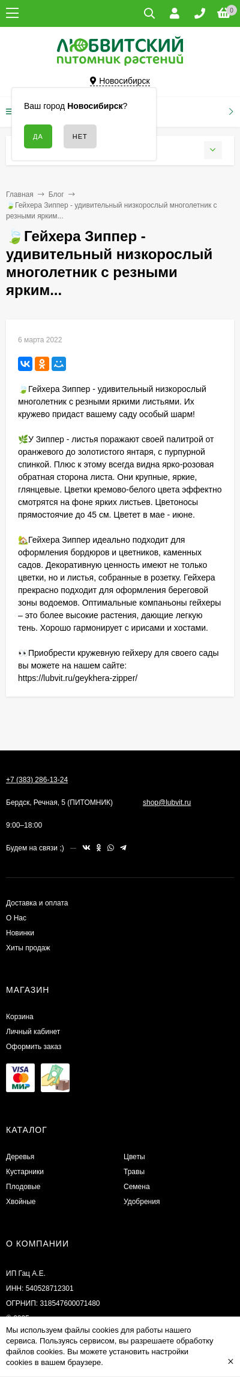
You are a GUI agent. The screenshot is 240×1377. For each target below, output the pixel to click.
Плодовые (23, 1187)
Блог (56, 194)
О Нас (16, 918)
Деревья (20, 1157)
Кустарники (25, 1172)
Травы (134, 1172)
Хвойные (21, 1201)
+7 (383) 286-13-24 (37, 780)
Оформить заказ (33, 1046)
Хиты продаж (28, 948)
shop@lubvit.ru (167, 802)
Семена (137, 1187)
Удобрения (142, 1201)
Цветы (134, 1157)
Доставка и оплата (37, 903)
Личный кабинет (33, 1032)
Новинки (20, 933)
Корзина (20, 1017)
